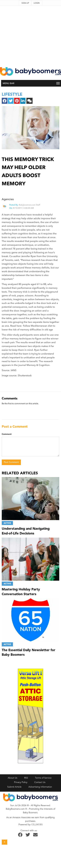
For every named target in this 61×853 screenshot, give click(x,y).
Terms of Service (43, 778)
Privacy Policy (20, 782)
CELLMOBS (37, 824)
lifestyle (12, 94)
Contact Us (39, 782)
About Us (12, 778)
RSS (26, 778)
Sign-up (25, 3)
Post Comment (11, 462)
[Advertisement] (29, 35)
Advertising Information (40, 787)
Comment (7, 434)
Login (37, 3)
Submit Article (14, 787)
